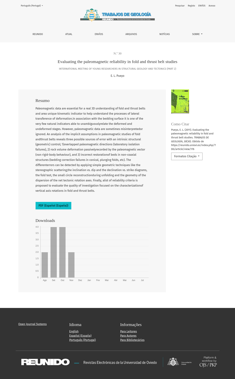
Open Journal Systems (32, 324)
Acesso (212, 5)
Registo (191, 5)
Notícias (164, 34)
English (74, 331)
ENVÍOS (99, 34)
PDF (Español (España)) (53, 205)
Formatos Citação (185, 156)
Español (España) (80, 335)
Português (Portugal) (33, 5)
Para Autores (128, 335)
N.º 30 (117, 53)
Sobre (196, 34)
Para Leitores (128, 331)
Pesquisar (180, 5)
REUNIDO (38, 34)
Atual (68, 34)
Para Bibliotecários (132, 340)
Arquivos (131, 34)
